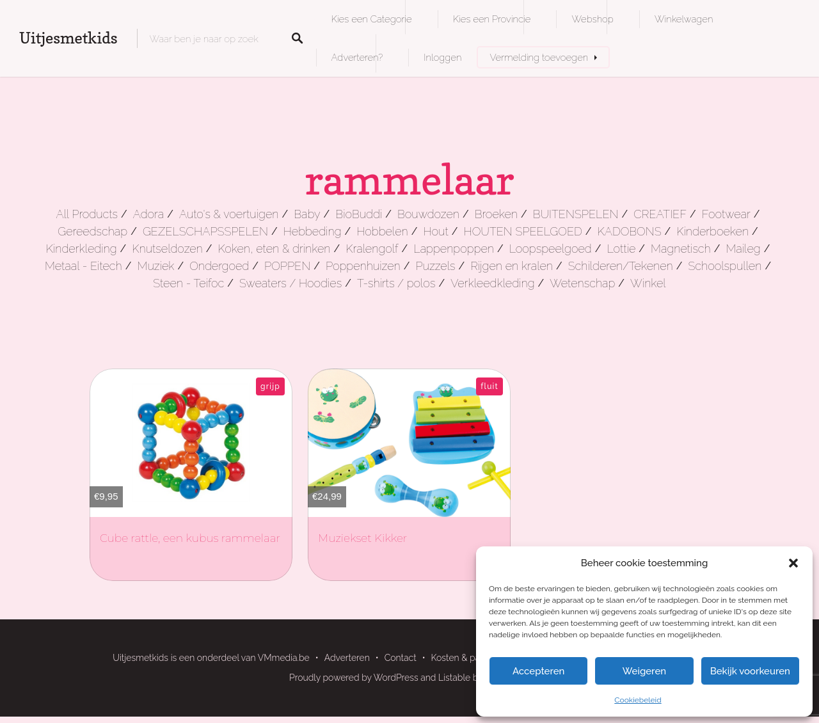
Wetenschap (582, 283)
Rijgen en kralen (511, 266)
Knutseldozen (167, 248)
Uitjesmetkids (68, 38)
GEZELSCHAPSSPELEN (205, 231)
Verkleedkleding (492, 283)
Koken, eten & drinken (274, 248)
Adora (148, 214)
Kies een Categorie (371, 18)
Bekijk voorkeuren (750, 671)
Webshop (592, 18)
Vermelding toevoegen (538, 57)
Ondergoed (219, 266)
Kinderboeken (712, 231)
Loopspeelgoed (550, 248)
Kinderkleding (81, 248)
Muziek (155, 266)
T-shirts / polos (396, 283)
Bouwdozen (428, 214)
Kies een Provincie (492, 18)
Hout (436, 231)
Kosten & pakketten (471, 658)
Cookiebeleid (637, 699)
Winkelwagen (684, 18)
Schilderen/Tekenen (620, 266)
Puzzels (435, 266)
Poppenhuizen (363, 266)
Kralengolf (372, 248)
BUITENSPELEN (576, 214)
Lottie (621, 248)
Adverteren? (357, 57)
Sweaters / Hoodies (290, 283)
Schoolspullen (724, 266)
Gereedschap (92, 231)
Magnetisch (681, 248)
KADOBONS (630, 231)
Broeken (496, 214)
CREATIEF (660, 214)
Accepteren (539, 671)
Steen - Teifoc (188, 283)
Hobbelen (382, 231)
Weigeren (644, 671)
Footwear (726, 214)
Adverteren (347, 658)
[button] (793, 563)
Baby (307, 214)
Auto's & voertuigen (228, 214)
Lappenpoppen (453, 248)
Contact (401, 658)
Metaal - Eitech (83, 266)
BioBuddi (358, 214)
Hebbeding (312, 231)
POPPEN (287, 266)
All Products (87, 214)
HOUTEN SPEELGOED (523, 231)
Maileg (743, 248)
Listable (454, 677)
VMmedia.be (284, 658)
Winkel (648, 283)
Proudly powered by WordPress (353, 677)
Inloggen (442, 57)
